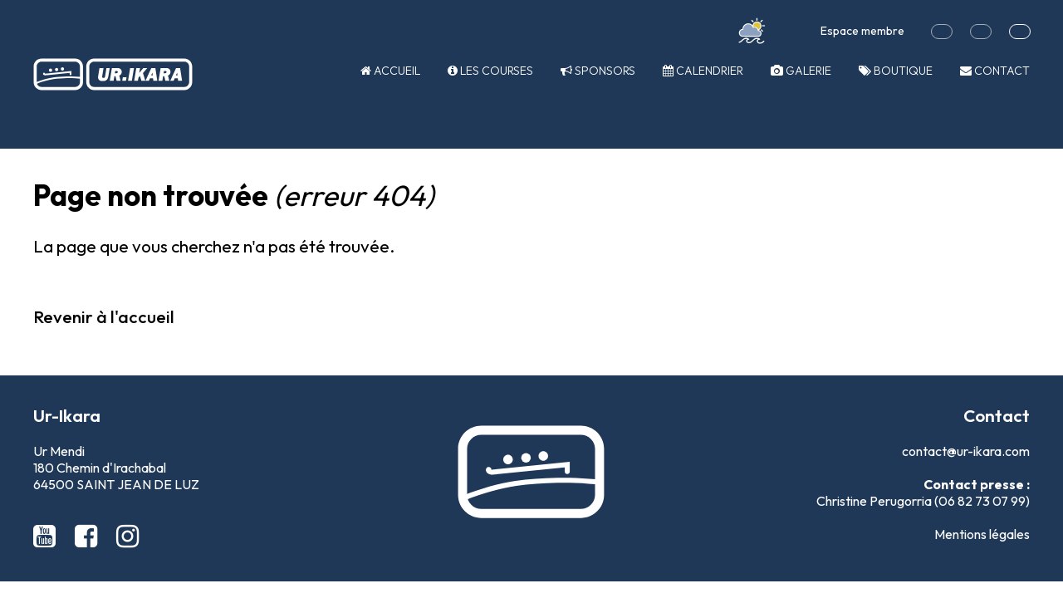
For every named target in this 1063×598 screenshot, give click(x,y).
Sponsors (598, 70)
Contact (995, 70)
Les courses (490, 70)
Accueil (390, 70)
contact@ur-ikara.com (966, 451)
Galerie (801, 70)
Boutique (896, 70)
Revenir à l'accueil (103, 316)
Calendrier (703, 70)
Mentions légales (982, 534)
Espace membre (862, 30)
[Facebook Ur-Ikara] (89, 535)
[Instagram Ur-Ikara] (127, 535)
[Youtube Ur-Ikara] (47, 535)
